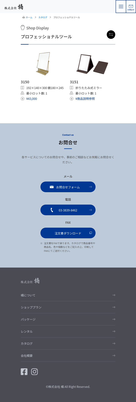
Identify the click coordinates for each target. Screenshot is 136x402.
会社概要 (27, 355)
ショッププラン (31, 307)
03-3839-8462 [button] (68, 210)
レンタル (27, 331)
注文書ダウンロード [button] (68, 233)
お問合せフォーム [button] (68, 187)
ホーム (29, 17)
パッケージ (28, 319)
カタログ (42, 17)
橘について (28, 295)
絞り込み (111, 34)
